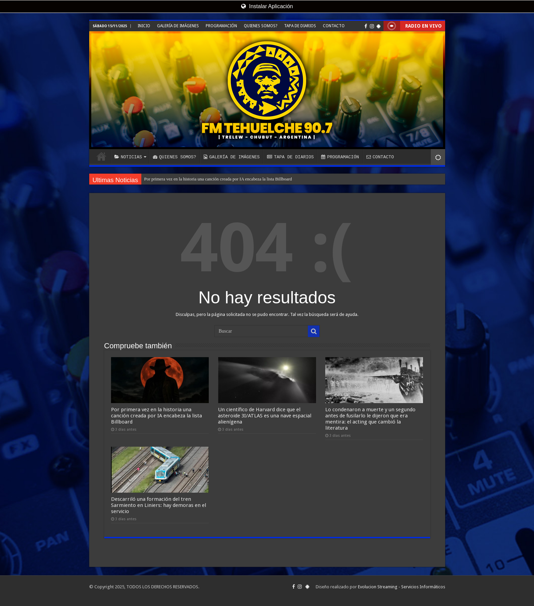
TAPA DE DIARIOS (300, 25)
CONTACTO (334, 25)
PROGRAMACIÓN (221, 25)
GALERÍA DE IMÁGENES (178, 25)
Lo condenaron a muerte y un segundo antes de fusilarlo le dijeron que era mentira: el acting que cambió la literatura (370, 418)
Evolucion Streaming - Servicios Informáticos (401, 586)
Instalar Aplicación (267, 6)
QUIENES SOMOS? (260, 25)
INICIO (144, 25)
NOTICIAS (128, 157)
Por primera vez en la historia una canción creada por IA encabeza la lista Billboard (218, 178)
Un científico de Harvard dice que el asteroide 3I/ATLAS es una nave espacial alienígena (264, 415)
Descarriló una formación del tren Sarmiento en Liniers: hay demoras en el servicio (158, 505)
